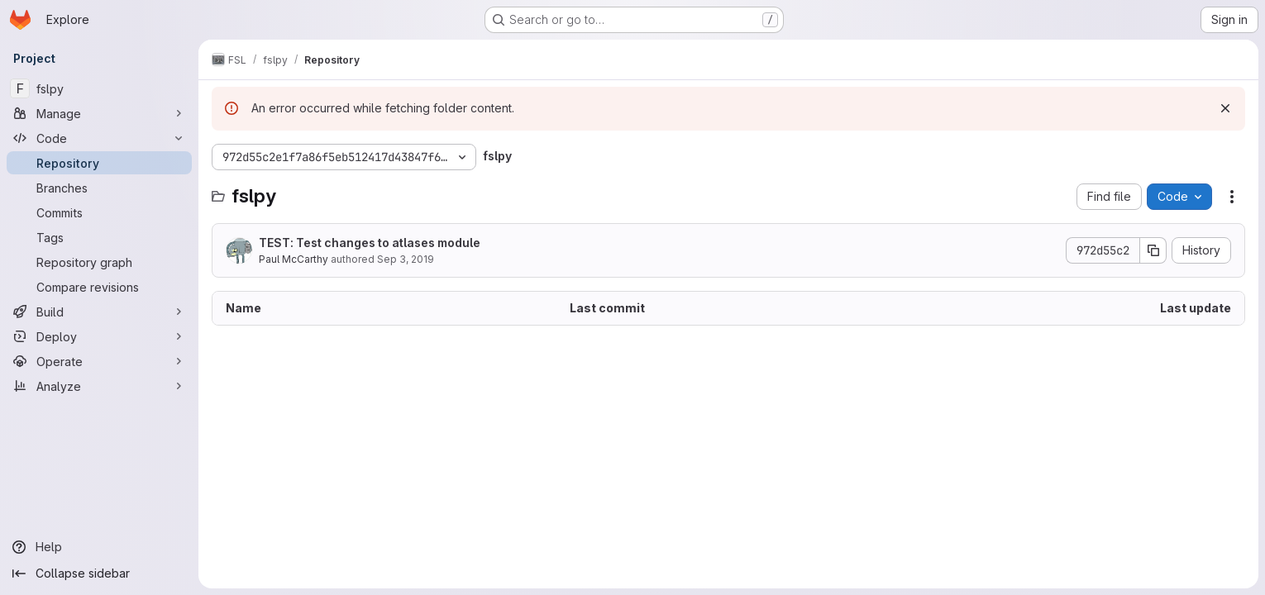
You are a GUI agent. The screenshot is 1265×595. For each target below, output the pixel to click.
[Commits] (99, 212)
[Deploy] (99, 336)
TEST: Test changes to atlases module (369, 243)
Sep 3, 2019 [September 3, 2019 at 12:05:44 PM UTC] (405, 259)
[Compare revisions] (99, 286)
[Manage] (99, 113)
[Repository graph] (99, 262)
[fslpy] (99, 88)
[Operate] (99, 361)
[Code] (99, 138)
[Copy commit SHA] (1153, 250)
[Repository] (99, 162)
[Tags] (99, 237)
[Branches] (99, 187)
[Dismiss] (1225, 108)
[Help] (99, 547)
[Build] (99, 311)
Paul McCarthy (293, 259)
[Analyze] (99, 385)
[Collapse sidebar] (99, 573)
